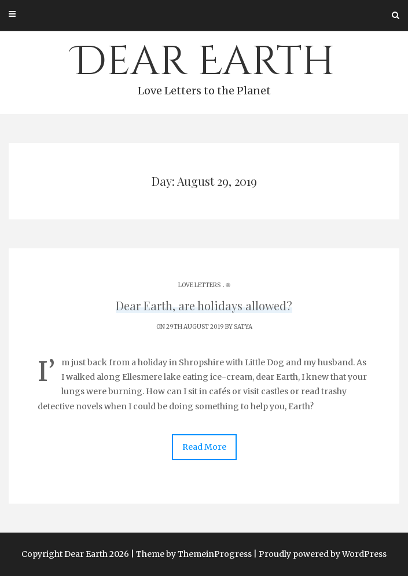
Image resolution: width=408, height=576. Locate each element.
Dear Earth (204, 67)
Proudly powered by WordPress (323, 554)
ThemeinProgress (215, 554)
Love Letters (199, 285)
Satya (243, 327)
